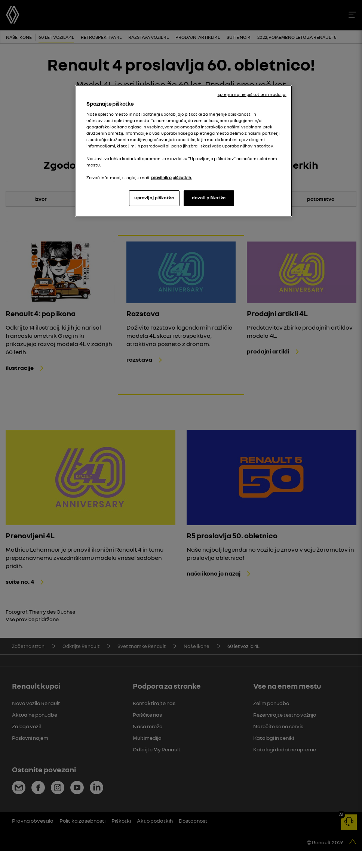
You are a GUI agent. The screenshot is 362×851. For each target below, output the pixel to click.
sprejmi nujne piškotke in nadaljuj (252, 94)
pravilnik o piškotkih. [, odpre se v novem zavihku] (171, 177)
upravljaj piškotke (154, 197)
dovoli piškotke (209, 197)
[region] (183, 151)
